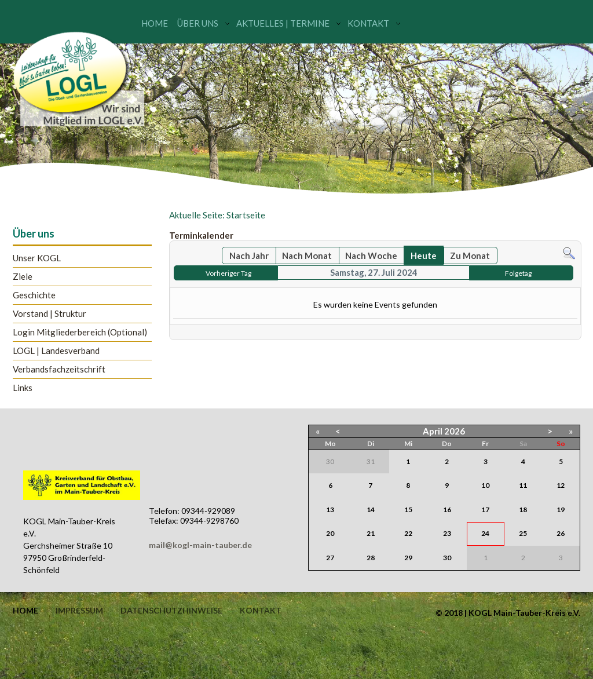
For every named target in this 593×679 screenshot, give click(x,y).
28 (371, 557)
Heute (424, 255)
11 (523, 485)
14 (371, 509)
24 (485, 533)
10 (485, 485)
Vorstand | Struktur (49, 313)
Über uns (197, 23)
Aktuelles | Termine (283, 23)
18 (523, 509)
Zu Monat (470, 255)
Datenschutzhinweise (171, 611)
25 (523, 533)
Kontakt (368, 23)
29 (408, 557)
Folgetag (518, 273)
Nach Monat (307, 255)
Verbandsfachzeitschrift (59, 369)
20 (330, 533)
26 (561, 533)
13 (330, 509)
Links (22, 388)
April (432, 431)
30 (447, 557)
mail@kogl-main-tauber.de (200, 545)
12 (561, 485)
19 (561, 509)
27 (330, 557)
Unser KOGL (37, 258)
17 (485, 509)
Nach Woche (371, 255)
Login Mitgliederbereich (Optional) (80, 332)
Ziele (22, 276)
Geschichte (34, 295)
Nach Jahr (249, 255)
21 (371, 533)
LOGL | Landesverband (56, 350)
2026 (454, 431)
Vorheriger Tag (228, 273)
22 (408, 533)
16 (447, 509)
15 (408, 509)
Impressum (79, 611)
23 (447, 533)
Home (154, 23)
